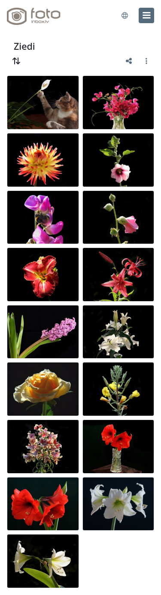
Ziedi (24, 46)
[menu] (146, 15)
